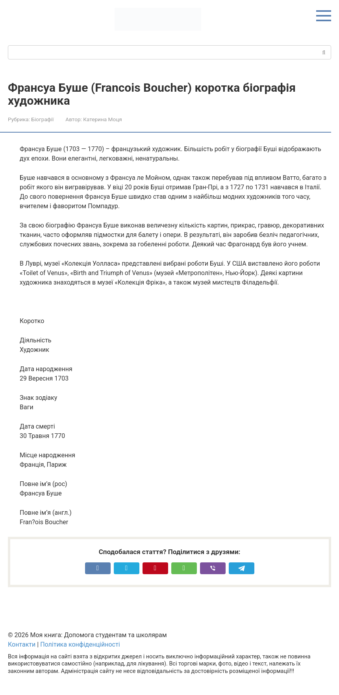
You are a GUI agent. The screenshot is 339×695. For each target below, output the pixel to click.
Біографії (42, 119)
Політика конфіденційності (80, 644)
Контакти (21, 644)
